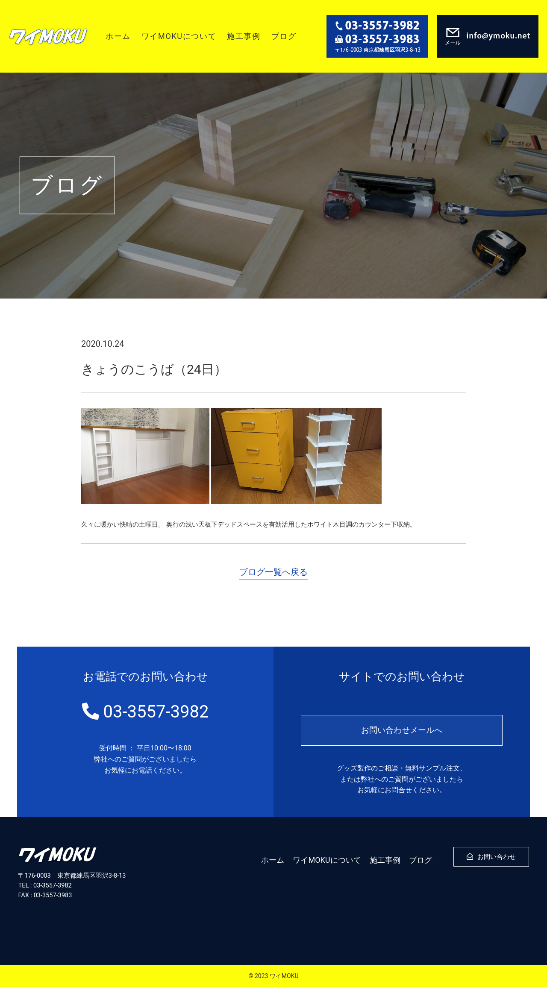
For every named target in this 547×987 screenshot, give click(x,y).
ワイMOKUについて (178, 36)
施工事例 (243, 36)
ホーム (118, 36)
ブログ (284, 36)
